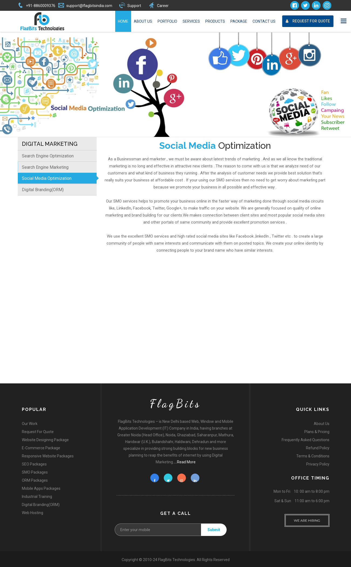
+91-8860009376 (40, 6)
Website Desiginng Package (45, 440)
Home (123, 21)
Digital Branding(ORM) (43, 189)
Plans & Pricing (316, 432)
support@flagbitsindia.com (89, 6)
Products (215, 21)
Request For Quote (308, 21)
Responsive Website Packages (48, 456)
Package (238, 21)
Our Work (30, 423)
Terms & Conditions (312, 456)
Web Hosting (32, 513)
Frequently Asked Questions (305, 440)
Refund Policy (317, 448)
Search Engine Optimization (48, 155)
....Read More (185, 462)
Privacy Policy (317, 464)
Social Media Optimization (46, 178)
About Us (143, 21)
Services (191, 21)
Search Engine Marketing (45, 167)
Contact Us (264, 21)
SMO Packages (35, 472)
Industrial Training (37, 496)
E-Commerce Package (41, 448)
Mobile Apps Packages (41, 488)
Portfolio (167, 21)
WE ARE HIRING (307, 518)
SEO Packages (34, 464)
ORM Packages (35, 480)
